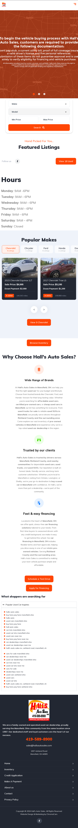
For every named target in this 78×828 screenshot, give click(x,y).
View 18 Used (66, 161)
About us (9, 787)
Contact (8, 793)
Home (7, 763)
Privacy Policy (11, 799)
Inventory (9, 769)
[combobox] (39, 103)
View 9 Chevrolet (39, 322)
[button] (34, 94)
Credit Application (13, 775)
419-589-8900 (39, 739)
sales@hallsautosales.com (39, 745)
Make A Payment (13, 781)
